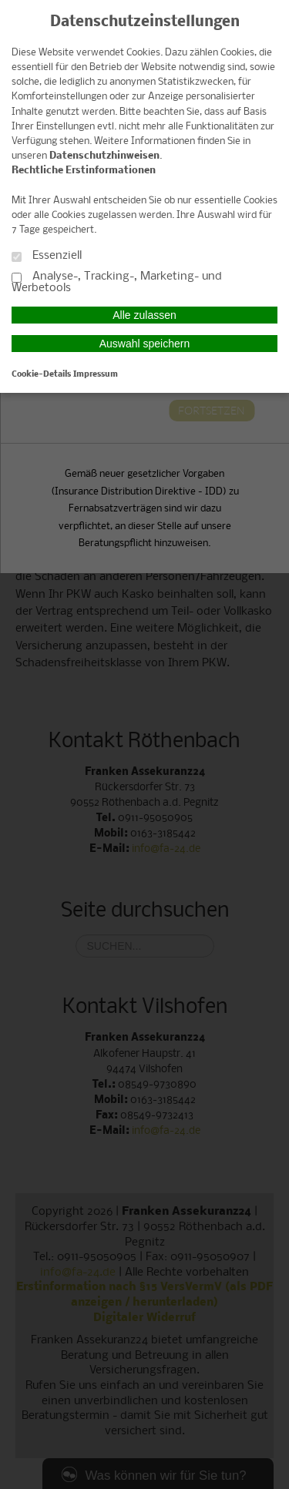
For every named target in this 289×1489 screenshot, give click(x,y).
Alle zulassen (144, 315)
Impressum (95, 374)
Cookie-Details (41, 374)
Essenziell (47, 256)
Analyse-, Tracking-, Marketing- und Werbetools (117, 282)
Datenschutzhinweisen (104, 156)
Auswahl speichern (144, 343)
